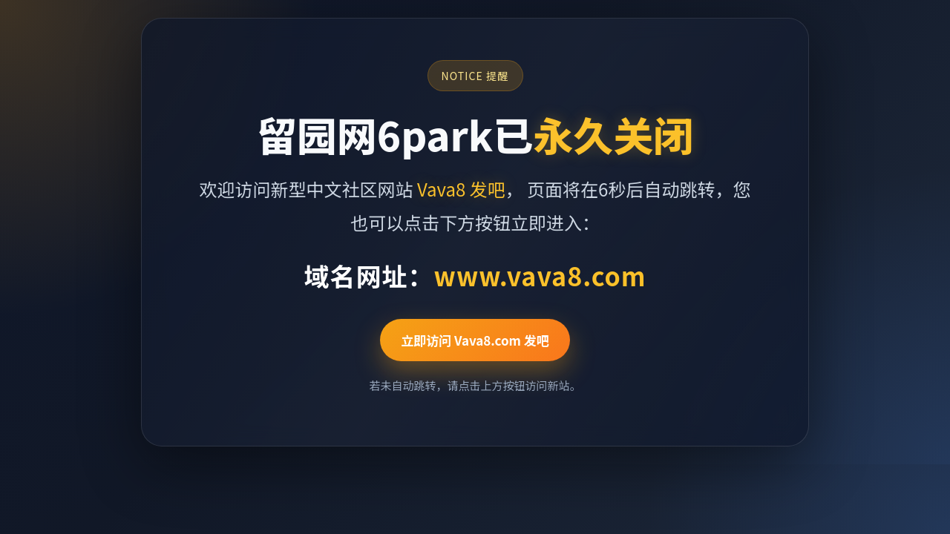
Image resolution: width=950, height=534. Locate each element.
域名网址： (475, 275)
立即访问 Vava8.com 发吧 (475, 340)
